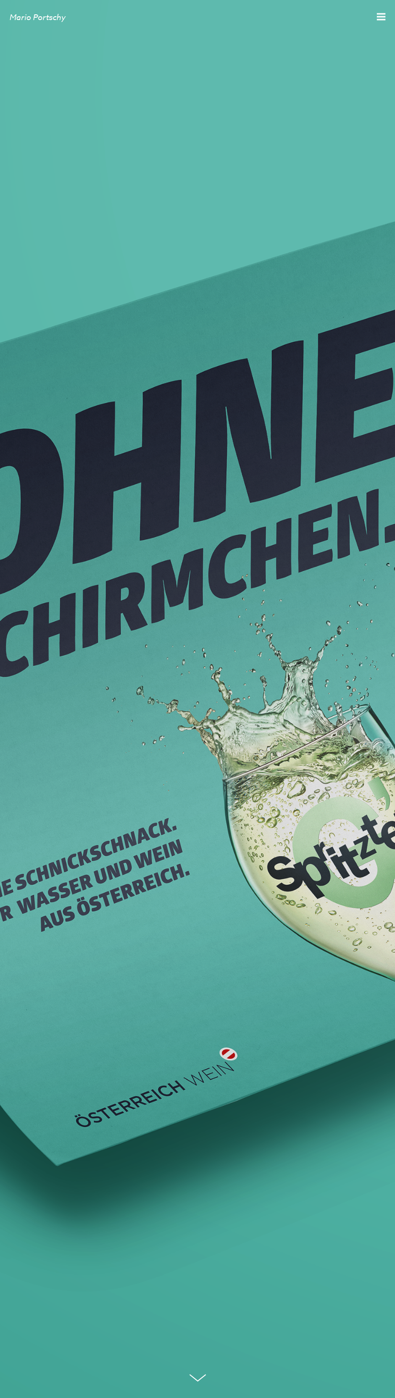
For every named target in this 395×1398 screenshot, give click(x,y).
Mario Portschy (38, 17)
